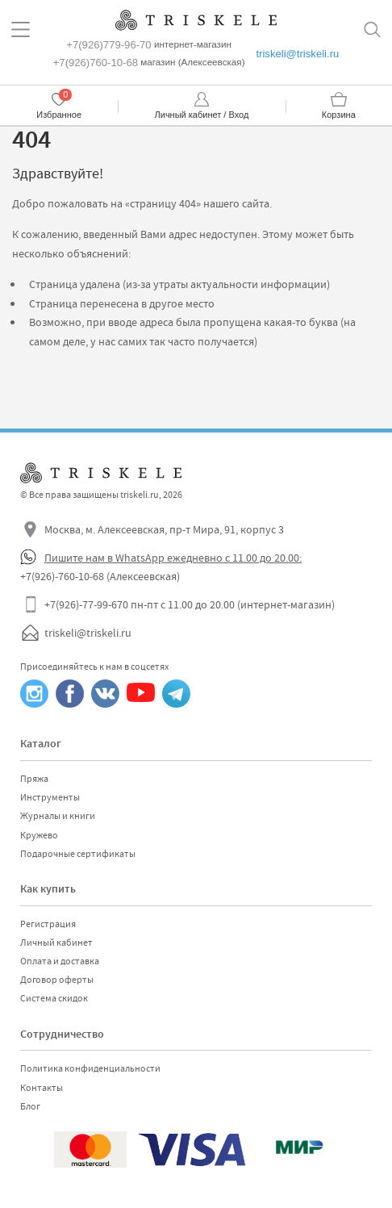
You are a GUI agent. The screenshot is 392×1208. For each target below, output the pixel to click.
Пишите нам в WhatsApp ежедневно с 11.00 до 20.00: (173, 557)
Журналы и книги (57, 815)
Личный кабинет (56, 942)
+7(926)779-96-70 (108, 45)
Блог (30, 1106)
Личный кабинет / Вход (202, 114)
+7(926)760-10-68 (95, 62)
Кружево (39, 835)
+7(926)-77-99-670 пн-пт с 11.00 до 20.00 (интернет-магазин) (189, 604)
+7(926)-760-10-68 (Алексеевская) (100, 576)
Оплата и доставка (59, 961)
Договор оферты (57, 979)
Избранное (58, 114)
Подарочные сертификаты (78, 853)
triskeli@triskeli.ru (297, 54)
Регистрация (48, 923)
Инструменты (50, 797)
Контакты (41, 1087)
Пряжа (34, 778)
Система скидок (54, 998)
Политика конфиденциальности (90, 1068)
